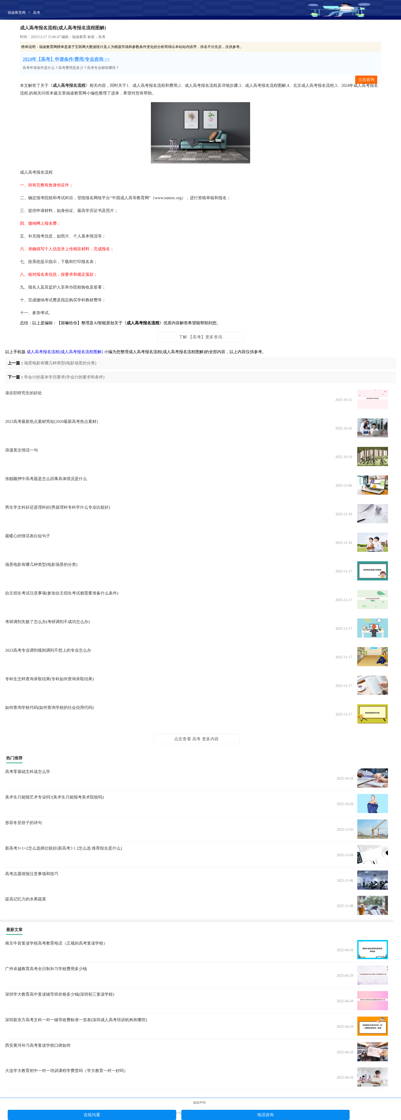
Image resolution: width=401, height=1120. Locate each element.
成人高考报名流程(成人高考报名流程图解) (65, 352)
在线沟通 (92, 1115)
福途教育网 (17, 13)
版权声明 (199, 1102)
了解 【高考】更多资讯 (200, 337)
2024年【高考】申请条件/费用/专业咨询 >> (66, 59)
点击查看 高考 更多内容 (196, 739)
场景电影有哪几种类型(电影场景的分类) (60, 363)
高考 (36, 13)
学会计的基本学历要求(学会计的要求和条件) (64, 377)
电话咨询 (265, 1115)
